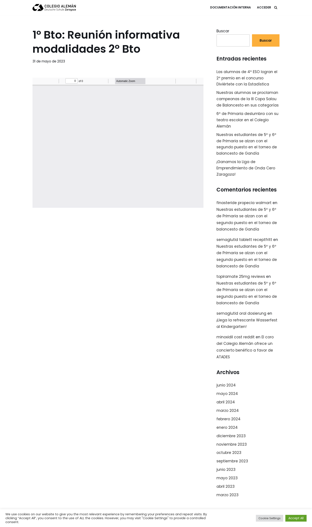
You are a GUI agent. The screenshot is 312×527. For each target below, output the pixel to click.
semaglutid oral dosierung (241, 313)
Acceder (264, 7)
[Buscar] (275, 7)
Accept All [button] (296, 518)
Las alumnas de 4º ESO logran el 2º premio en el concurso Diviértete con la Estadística (246, 78)
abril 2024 (225, 402)
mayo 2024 (227, 393)
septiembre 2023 (232, 461)
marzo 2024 (227, 410)
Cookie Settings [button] (269, 518)
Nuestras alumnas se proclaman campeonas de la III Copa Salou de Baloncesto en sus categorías (247, 99)
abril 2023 (225, 486)
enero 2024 (227, 427)
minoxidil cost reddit (235, 337)
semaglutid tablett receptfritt (244, 239)
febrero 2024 (228, 419)
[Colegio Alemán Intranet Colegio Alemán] (54, 7)
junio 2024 (226, 385)
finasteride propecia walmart (243, 202)
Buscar (222, 31)
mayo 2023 (227, 478)
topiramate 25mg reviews (240, 276)
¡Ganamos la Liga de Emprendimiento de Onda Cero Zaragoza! (245, 168)
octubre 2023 (228, 452)
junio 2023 (226, 469)
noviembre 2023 (231, 444)
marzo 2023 (227, 495)
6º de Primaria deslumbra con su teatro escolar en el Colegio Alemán (247, 120)
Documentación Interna (230, 7)
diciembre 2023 (231, 436)
